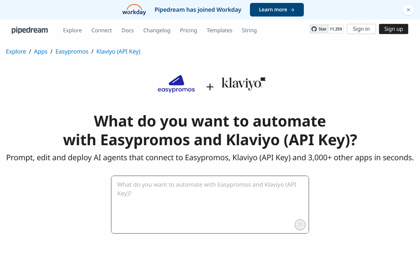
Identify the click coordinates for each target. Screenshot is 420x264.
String (249, 30)
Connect (101, 30)
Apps (41, 51)
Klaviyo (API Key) (118, 51)
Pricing (188, 30)
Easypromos (71, 51)
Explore (72, 30)
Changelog (156, 30)
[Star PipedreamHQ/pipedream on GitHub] (319, 29)
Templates (219, 30)
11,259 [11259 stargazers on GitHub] (336, 29)
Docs (128, 30)
